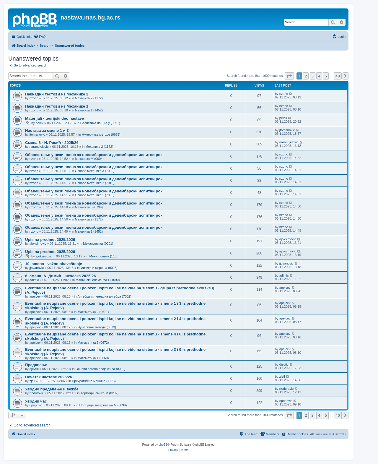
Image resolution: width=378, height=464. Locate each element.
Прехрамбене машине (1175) (93, 381)
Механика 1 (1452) (89, 110)
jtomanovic (37, 134)
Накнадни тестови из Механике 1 (56, 106)
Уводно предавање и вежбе (52, 389)
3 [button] (313, 76)
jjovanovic (37, 268)
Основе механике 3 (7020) (94, 171)
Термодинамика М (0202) (99, 393)
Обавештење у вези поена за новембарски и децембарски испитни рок (93, 154)
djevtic (34, 369)
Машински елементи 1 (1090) (98, 280)
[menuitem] (39, 36)
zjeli (32, 381)
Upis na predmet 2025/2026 (50, 239)
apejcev (35, 296)
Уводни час (36, 401)
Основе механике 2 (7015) (94, 183)
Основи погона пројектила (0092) (101, 369)
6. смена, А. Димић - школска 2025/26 (60, 276)
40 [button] (337, 76)
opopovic (36, 405)
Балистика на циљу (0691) (100, 123)
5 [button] (326, 76)
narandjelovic (39, 146)
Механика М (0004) (89, 158)
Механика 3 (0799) (89, 207)
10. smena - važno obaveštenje (53, 264)
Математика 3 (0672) (93, 342)
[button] (289, 76)
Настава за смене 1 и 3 (47, 130)
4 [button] (319, 76)
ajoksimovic (38, 243)
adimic (34, 280)
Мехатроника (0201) (98, 243)
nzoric (34, 98)
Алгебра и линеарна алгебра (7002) (104, 296)
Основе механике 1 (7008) (94, 195)
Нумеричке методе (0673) (101, 134)
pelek (39, 123)
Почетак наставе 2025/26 (48, 377)
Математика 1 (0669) (93, 358)
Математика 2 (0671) (93, 312)
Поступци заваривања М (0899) (103, 405)
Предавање (36, 365)
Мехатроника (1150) (104, 256)
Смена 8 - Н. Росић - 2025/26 (52, 142)
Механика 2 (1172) (89, 98)
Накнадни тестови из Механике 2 (56, 94)
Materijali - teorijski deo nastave (54, 118)
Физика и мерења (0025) (99, 268)
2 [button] (306, 76)
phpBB (163, 444)
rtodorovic (37, 393)
